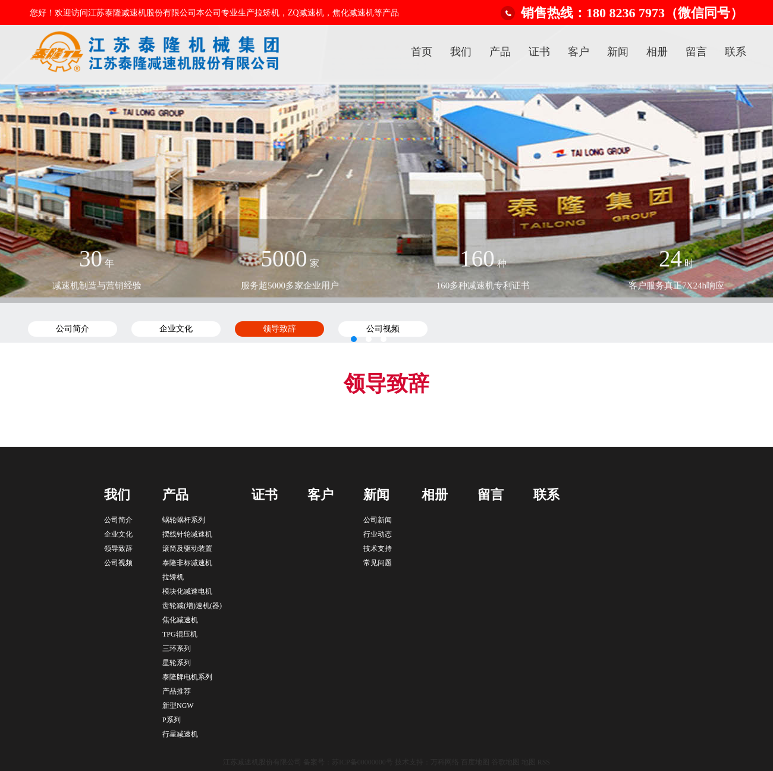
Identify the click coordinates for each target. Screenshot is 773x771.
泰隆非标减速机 (187, 563)
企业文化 (118, 534)
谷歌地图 (505, 762)
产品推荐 (176, 691)
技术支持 (377, 548)
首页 (421, 52)
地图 (528, 762)
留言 (696, 52)
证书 (539, 52)
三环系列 (176, 648)
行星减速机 (180, 734)
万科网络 (446, 762)
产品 (500, 52)
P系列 (171, 720)
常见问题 (377, 563)
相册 (657, 52)
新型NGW (178, 705)
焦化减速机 (180, 620)
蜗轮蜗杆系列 (183, 520)
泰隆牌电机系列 (187, 677)
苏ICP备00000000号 (362, 762)
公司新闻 (377, 520)
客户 (578, 52)
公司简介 (118, 520)
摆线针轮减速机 (187, 534)
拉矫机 (173, 577)
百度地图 (475, 762)
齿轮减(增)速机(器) (192, 605)
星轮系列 (176, 663)
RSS (544, 762)
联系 (735, 52)
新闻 (618, 52)
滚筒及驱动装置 (187, 548)
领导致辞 (118, 548)
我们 (461, 52)
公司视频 (118, 563)
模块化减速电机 (187, 591)
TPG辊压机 (179, 634)
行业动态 (377, 534)
